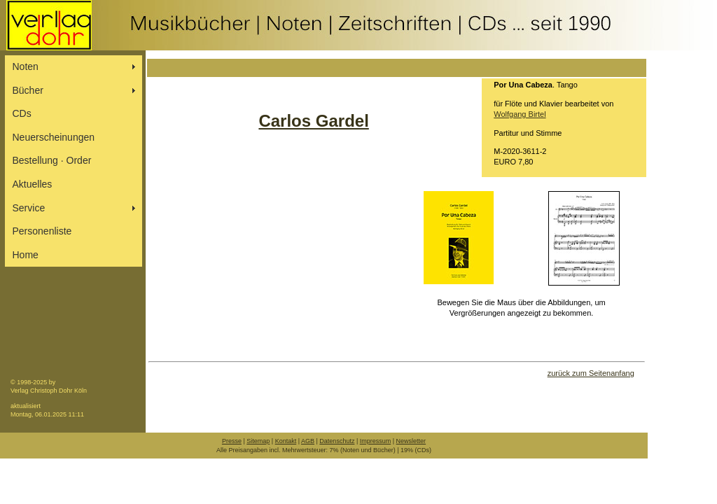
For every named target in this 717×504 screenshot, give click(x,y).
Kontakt (286, 441)
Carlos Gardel (313, 120)
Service (29, 208)
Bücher (28, 90)
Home (26, 254)
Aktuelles (33, 184)
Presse (232, 441)
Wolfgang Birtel (519, 114)
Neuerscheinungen (54, 137)
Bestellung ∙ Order (52, 160)
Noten (26, 66)
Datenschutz (336, 441)
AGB (307, 441)
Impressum (375, 441)
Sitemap (258, 441)
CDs (22, 113)
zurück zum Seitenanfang (591, 373)
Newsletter (411, 441)
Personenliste (42, 231)
